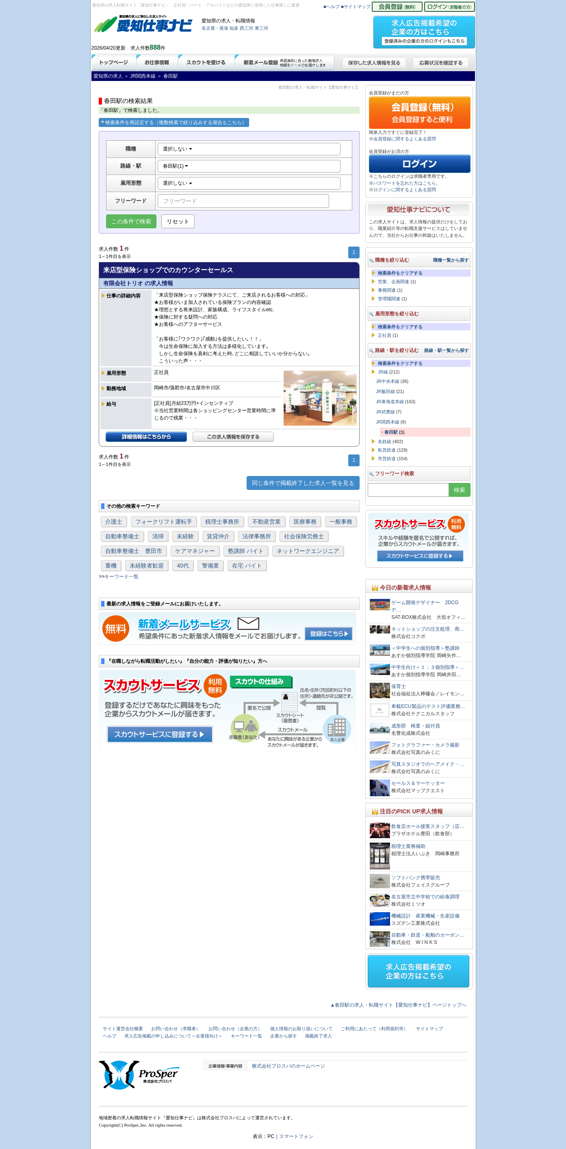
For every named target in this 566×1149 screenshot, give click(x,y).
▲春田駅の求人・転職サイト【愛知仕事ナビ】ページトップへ (398, 1005)
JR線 (383, 371)
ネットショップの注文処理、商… (427, 629)
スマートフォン (296, 1136)
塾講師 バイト (246, 551)
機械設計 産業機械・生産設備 (425, 916)
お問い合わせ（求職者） (175, 1028)
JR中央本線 (387, 381)
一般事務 (341, 521)
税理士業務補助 (408, 846)
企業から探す (283, 1035)
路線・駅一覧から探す (446, 350)
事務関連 (387, 290)
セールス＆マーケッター (418, 783)
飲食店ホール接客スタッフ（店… (427, 826)
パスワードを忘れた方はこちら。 (406, 183)
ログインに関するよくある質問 (404, 189)
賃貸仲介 (218, 536)
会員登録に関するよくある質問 (404, 138)
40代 (183, 565)
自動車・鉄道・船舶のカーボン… (427, 935)
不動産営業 (266, 521)
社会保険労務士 (304, 536)
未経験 (185, 536)
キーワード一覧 (121, 576)
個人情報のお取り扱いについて (301, 1028)
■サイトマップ (356, 6)
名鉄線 (384, 441)
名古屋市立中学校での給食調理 (425, 897)
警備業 (210, 565)
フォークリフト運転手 (163, 521)
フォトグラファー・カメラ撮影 (425, 745)
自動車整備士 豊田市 (133, 551)
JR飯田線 (385, 391)
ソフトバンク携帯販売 (415, 877)
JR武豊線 (385, 411)
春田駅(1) (175, 166)
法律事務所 (257, 536)
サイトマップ (429, 1028)
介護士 (113, 521)
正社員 (384, 335)
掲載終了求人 (318, 1035)
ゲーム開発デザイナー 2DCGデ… (424, 606)
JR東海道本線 (389, 401)
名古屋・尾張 (215, 28)
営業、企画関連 (393, 281)
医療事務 (305, 521)
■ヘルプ (331, 6)
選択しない (177, 149)
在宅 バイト (247, 565)
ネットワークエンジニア (308, 551)
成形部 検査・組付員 (415, 726)
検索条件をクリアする (400, 273)
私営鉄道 (387, 450)
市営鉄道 (387, 458)
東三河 (261, 28)
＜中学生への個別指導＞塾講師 (425, 648)
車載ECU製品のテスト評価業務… (428, 706)
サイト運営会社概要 (123, 1028)
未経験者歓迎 (147, 565)
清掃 (158, 536)
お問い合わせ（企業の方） (235, 1028)
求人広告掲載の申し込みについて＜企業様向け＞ (173, 1035)
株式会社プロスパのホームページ (288, 1066)
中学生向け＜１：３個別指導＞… (427, 667)
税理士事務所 (222, 521)
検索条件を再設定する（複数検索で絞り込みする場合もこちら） (174, 122)
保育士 (398, 686)
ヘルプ (109, 1035)
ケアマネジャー (195, 551)
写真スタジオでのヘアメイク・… (427, 764)
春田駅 (391, 432)
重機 (111, 565)
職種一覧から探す (451, 260)
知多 (234, 28)
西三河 (246, 28)
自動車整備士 (122, 536)
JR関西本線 (387, 421)
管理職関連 (389, 298)
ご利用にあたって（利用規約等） (374, 1028)
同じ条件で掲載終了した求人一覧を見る (303, 483)
